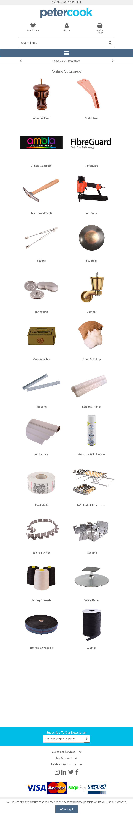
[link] (57, 772)
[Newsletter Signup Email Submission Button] (87, 739)
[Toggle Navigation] (66, 53)
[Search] (63, 42)
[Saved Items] (33, 27)
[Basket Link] (100, 29)
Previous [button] (20, 60)
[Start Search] (110, 42)
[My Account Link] (66, 27)
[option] (66, 60)
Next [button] (112, 60)
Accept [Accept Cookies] (66, 809)
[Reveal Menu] (66, 53)
